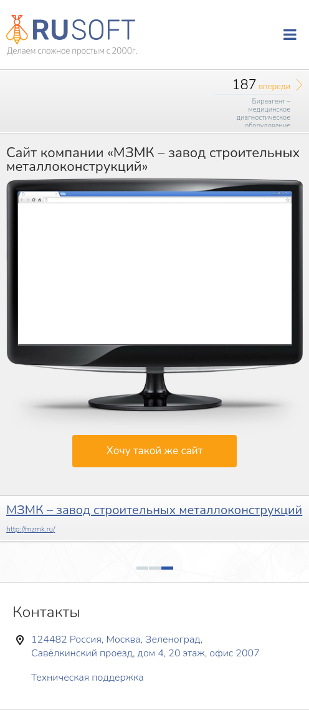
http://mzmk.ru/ (30, 529)
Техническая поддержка (87, 677)
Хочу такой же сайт (154, 451)
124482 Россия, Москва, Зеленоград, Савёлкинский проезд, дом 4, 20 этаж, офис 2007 (145, 646)
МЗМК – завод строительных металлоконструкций (154, 510)
